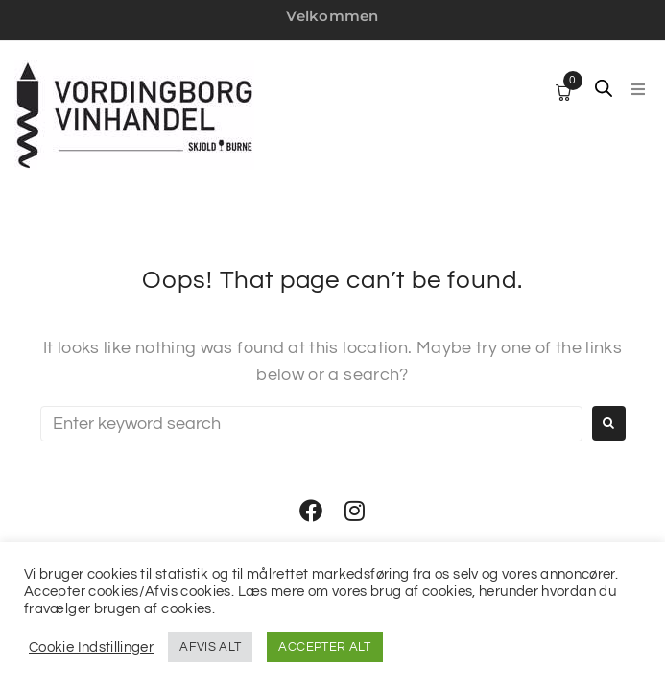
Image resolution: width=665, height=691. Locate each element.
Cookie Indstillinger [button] (91, 647)
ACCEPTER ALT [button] (324, 647)
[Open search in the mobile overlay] (603, 88)
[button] (638, 89)
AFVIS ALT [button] (210, 647)
